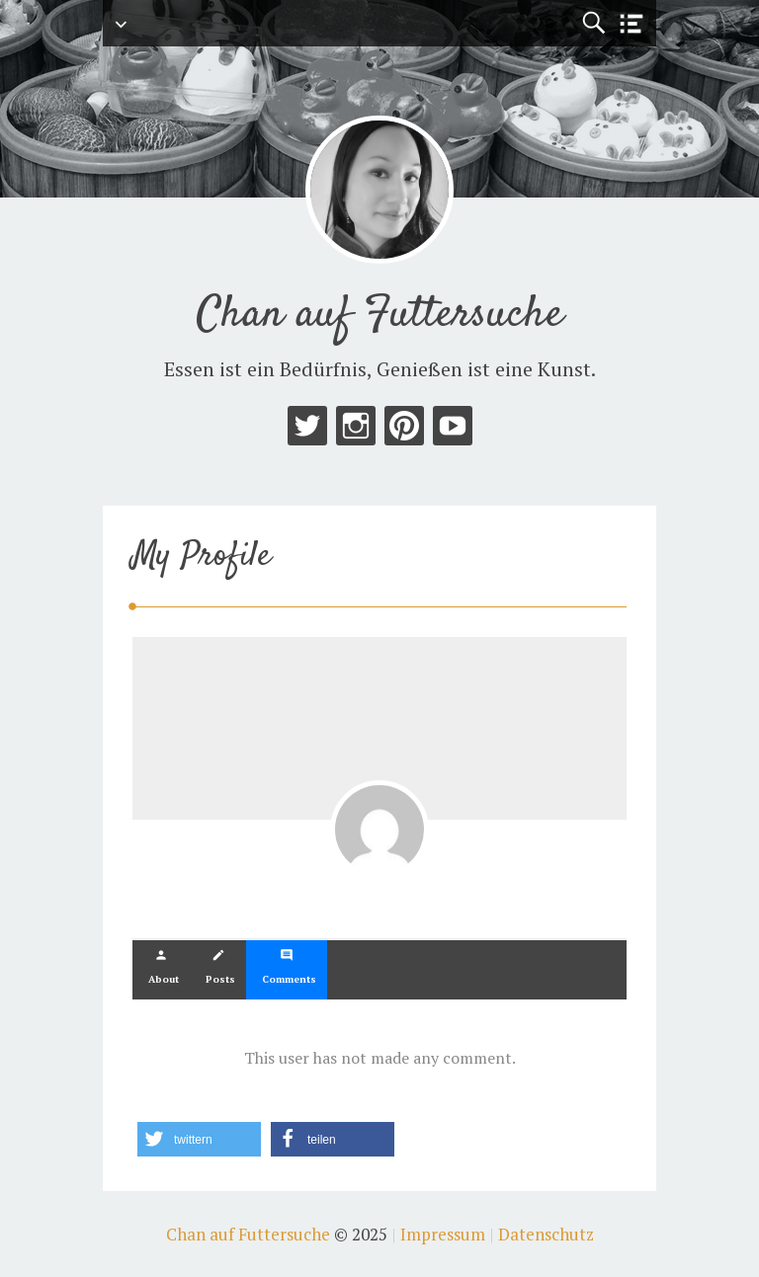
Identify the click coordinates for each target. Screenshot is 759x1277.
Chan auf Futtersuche (380, 315)
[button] (199, 1139)
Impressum (442, 1234)
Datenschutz (546, 1234)
